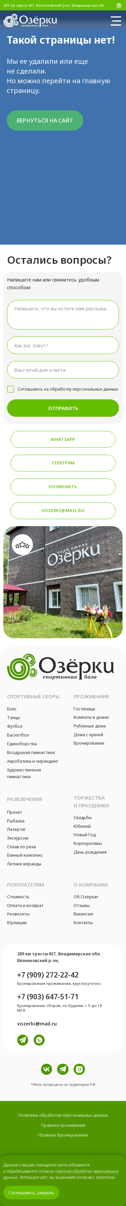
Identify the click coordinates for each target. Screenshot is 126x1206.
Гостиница (84, 709)
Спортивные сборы (33, 696)
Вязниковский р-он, (38, 960)
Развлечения (24, 799)
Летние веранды (24, 864)
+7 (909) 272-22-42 (48, 974)
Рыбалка (16, 821)
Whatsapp (63, 439)
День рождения (90, 852)
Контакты (83, 922)
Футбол (15, 726)
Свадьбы (83, 817)
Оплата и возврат (25, 905)
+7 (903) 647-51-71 (48, 996)
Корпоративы (88, 843)
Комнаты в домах (91, 717)
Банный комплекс (25, 855)
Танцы (13, 717)
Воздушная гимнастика (31, 752)
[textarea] (63, 315)
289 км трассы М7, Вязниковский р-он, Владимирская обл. (54, 5)
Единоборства (22, 744)
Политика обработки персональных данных (63, 1115)
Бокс (12, 709)
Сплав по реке (21, 847)
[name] (63, 345)
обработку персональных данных (84, 389)
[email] (63, 370)
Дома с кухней (88, 735)
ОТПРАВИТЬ (63, 408)
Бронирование (89, 743)
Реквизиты (18, 914)
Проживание (91, 696)
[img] (116, 20)
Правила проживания (63, 1125)
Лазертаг (16, 829)
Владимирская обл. (79, 954)
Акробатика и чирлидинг (32, 761)
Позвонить (63, 487)
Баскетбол (18, 735)
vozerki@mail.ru (63, 510)
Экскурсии (18, 838)
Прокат (14, 812)
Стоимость (18, 897)
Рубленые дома (90, 726)
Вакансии (83, 914)
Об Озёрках (86, 897)
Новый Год (85, 835)
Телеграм (63, 463)
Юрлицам (17, 922)
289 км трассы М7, (36, 954)
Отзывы (82, 905)
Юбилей (82, 826)
